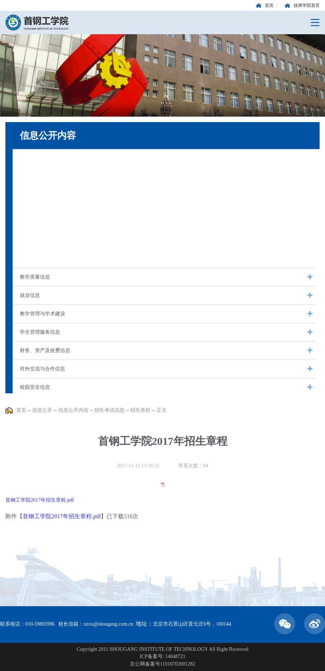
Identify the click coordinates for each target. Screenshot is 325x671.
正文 (162, 413)
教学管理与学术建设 (42, 320)
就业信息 (30, 302)
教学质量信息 (35, 284)
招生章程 (140, 413)
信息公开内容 (73, 413)
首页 (21, 413)
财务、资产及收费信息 (45, 357)
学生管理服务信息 (40, 339)
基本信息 (30, 164)
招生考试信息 (35, 237)
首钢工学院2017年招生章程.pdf (39, 515)
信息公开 (42, 413)
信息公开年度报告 (40, 182)
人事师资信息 (35, 256)
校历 (25, 219)
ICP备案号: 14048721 (162, 656)
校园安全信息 (35, 394)
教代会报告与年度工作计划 (50, 200)
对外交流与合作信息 (42, 376)
